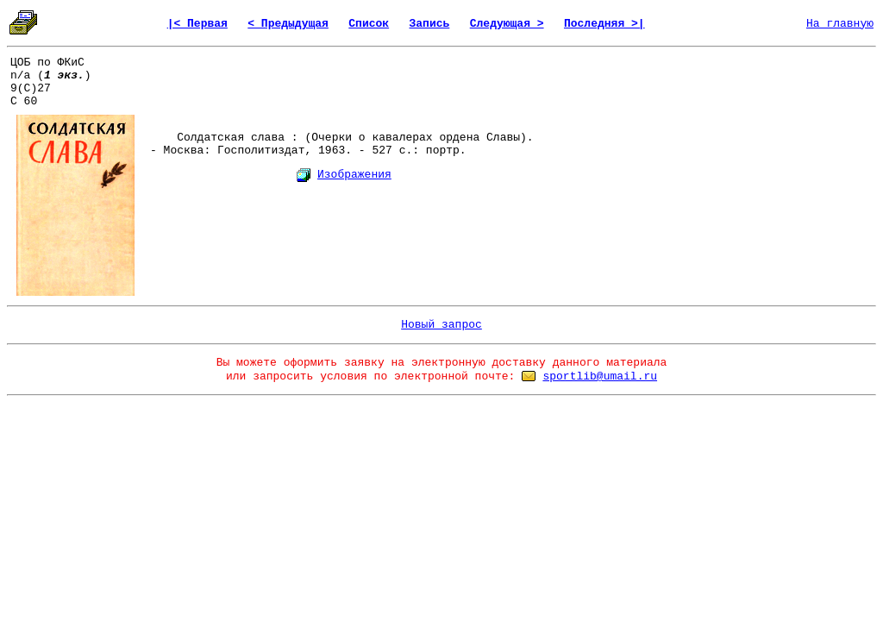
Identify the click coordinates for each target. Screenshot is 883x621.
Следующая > (507, 23)
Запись (430, 23)
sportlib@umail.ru (599, 376)
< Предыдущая (288, 23)
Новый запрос (441, 324)
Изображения (354, 174)
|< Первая (197, 23)
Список (368, 23)
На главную (840, 23)
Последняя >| (604, 23)
